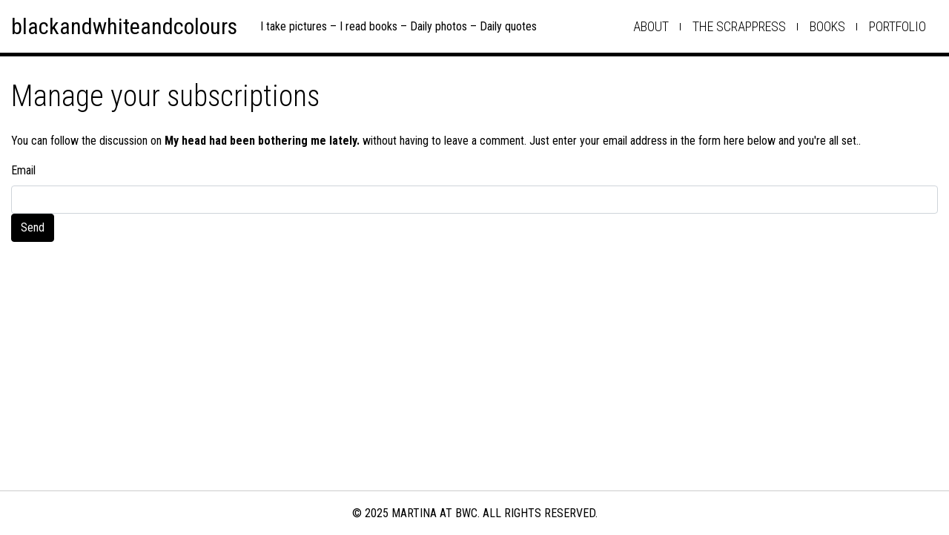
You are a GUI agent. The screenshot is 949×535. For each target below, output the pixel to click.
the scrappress (739, 26)
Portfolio (897, 26)
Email (23, 170)
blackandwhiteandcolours (124, 26)
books (827, 26)
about (651, 26)
